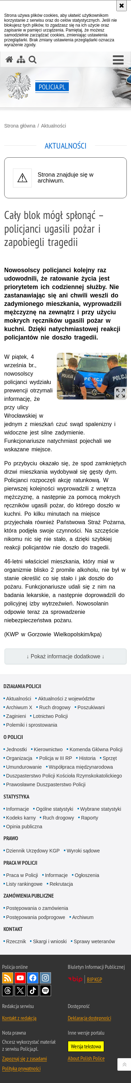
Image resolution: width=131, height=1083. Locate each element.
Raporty (89, 818)
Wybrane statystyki (100, 809)
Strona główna (20, 126)
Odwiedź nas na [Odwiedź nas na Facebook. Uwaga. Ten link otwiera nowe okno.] (32, 977)
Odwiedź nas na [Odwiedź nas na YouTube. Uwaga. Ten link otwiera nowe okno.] (20, 977)
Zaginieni (16, 716)
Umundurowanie (24, 767)
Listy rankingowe (24, 884)
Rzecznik (16, 941)
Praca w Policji (20, 862)
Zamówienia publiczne (28, 895)
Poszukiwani (91, 707)
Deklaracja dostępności (89, 1017)
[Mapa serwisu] (21, 59)
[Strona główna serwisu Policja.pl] (9, 59)
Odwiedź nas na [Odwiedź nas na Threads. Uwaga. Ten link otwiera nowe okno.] (7, 990)
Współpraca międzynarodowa (81, 767)
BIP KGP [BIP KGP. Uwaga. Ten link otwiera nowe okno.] (94, 979)
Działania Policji (22, 686)
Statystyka (16, 796)
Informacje (17, 809)
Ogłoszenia (87, 875)
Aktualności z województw (66, 698)
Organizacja (19, 758)
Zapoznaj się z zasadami (24, 1058)
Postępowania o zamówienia (37, 908)
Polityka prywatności (21, 1068)
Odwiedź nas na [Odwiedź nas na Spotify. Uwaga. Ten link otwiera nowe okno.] (45, 990)
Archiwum (83, 917)
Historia (87, 758)
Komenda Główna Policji (96, 749)
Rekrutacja (61, 884)
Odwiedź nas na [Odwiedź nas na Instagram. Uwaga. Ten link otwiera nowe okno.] (45, 977)
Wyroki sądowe (83, 851)
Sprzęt (110, 758)
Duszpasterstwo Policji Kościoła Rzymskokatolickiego (64, 776)
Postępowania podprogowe (35, 917)
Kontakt (13, 929)
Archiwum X (19, 707)
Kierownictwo (48, 749)
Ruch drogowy (55, 707)
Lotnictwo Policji (50, 716)
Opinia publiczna (24, 826)
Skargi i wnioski (49, 941)
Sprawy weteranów (94, 941)
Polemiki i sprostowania (31, 725)
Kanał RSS (7, 977)
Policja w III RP (55, 758)
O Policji (13, 737)
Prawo (10, 838)
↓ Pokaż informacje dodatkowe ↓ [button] (66, 656)
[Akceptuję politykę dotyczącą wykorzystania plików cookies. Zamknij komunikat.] (121, 5)
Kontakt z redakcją (19, 1017)
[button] (118, 60)
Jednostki (16, 749)
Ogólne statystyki (54, 809)
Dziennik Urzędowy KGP (33, 851)
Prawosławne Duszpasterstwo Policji (46, 784)
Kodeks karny (21, 818)
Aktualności (53, 126)
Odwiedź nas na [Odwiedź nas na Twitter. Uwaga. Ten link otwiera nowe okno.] (20, 990)
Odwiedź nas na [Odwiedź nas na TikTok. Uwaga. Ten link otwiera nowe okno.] (32, 990)
